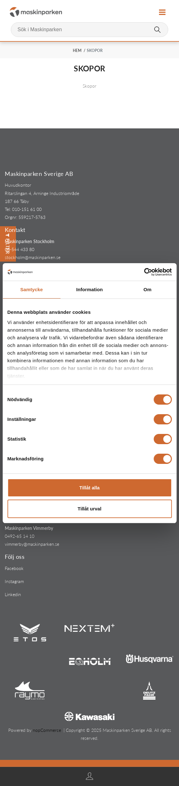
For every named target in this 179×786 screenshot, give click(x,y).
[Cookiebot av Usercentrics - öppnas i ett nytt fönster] (144, 272)
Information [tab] (89, 289)
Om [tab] (147, 289)
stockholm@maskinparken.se (32, 257)
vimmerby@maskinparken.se (32, 544)
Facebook (14, 568)
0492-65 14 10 (19, 536)
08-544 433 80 (19, 249)
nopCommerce (47, 730)
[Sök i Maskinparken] (89, 30)
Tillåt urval (89, 508)
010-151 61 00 (27, 209)
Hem (77, 50)
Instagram (14, 581)
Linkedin (13, 594)
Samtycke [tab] (31, 289)
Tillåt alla (89, 487)
